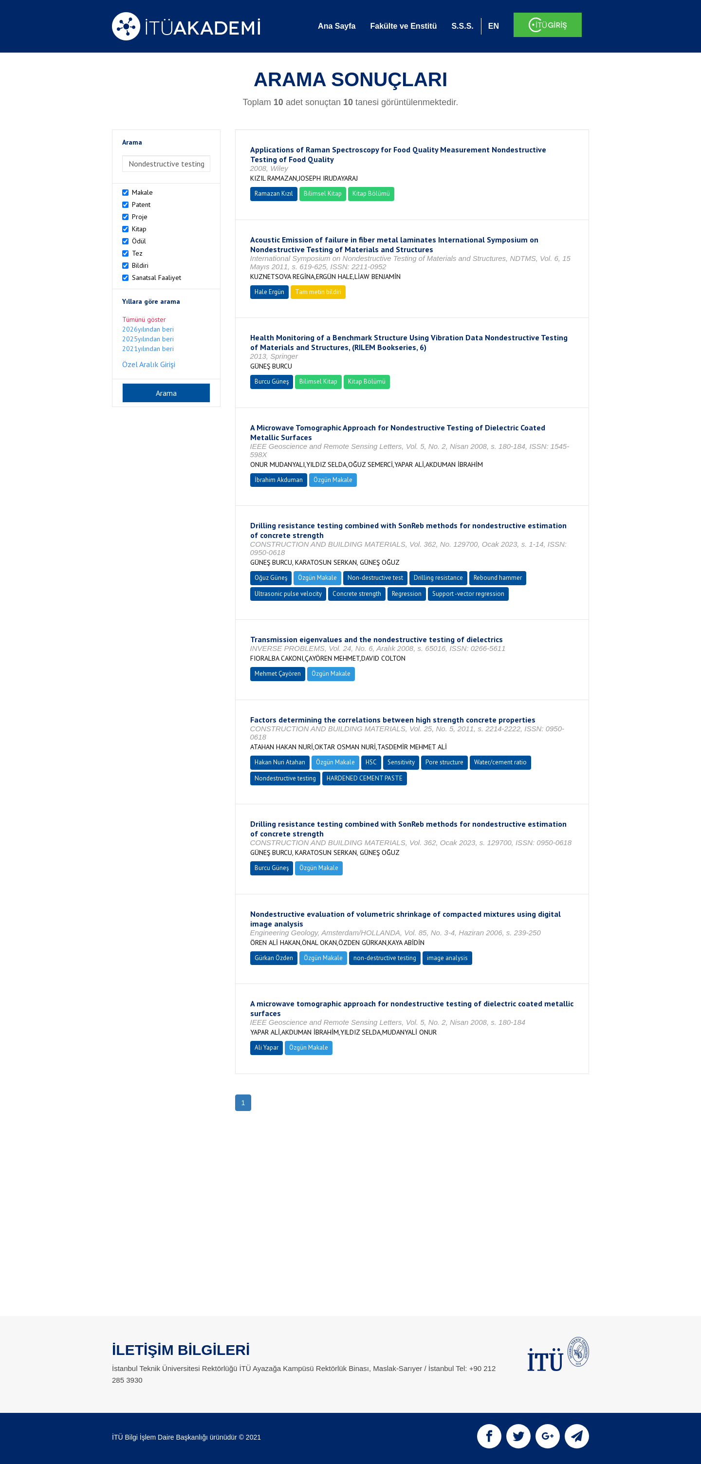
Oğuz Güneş (271, 578)
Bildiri (140, 265)
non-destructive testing (384, 958)
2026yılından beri (148, 329)
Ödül (139, 241)
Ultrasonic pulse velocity (288, 594)
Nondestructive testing (285, 778)
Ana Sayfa (336, 26)
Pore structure (444, 762)
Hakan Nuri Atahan (280, 762)
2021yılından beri (148, 348)
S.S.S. (462, 26)
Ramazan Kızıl (274, 193)
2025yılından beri (148, 338)
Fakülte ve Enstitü (403, 26)
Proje (140, 216)
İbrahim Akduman (279, 480)
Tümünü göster (144, 319)
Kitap (139, 228)
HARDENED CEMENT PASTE (365, 778)
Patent (141, 204)
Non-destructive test (375, 578)
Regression (407, 594)
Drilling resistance (438, 578)
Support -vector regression (468, 594)
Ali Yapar (266, 1047)
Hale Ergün (269, 292)
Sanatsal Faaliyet (156, 277)
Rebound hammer (498, 578)
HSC (371, 762)
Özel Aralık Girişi (148, 364)
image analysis (447, 958)
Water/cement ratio (500, 762)
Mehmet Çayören (278, 673)
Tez (137, 253)
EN (493, 26)
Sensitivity (401, 762)
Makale (142, 192)
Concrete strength (356, 594)
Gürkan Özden (274, 958)
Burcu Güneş (272, 381)
